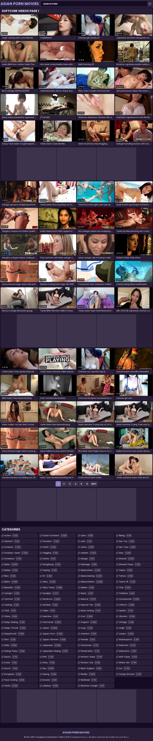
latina (87, 547)
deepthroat (14, 634)
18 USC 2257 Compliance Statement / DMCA (44, 737)
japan (50, 628)
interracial (52, 622)
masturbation (92, 582)
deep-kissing (14, 622)
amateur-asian (16, 553)
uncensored (129, 599)
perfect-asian (92, 657)
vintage (126, 622)
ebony (11, 657)
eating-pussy (14, 651)
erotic (10, 663)
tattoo (126, 576)
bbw (10, 576)
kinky (48, 663)
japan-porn (52, 634)
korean (49, 680)
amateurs (13, 559)
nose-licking (91, 611)
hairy (49, 582)
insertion (50, 616)
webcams (128, 651)
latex (87, 536)
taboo (126, 570)
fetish (49, 547)
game (49, 559)
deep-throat (15, 628)
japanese (51, 645)
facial (11, 686)
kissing (49, 674)
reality (88, 674)
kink (48, 657)
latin (86, 541)
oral (87, 616)
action (11, 536)
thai (125, 588)
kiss (48, 668)
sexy (125, 553)
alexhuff (12, 541)
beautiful (12, 588)
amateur (12, 547)
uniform (127, 605)
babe (11, 564)
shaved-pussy (130, 564)
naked (88, 588)
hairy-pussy (52, 588)
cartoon (12, 599)
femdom (51, 541)
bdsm (11, 582)
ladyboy (50, 686)
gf (47, 576)
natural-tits (91, 605)
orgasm (89, 622)
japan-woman (54, 639)
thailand (127, 593)
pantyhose (90, 645)
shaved (127, 559)
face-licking (14, 680)
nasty (87, 593)
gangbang (51, 564)
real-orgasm (91, 668)
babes (11, 570)
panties (88, 639)
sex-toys (127, 547)
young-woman (130, 674)
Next (93, 484)
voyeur (126, 634)
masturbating (91, 576)
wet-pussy (128, 657)
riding (125, 536)
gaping (49, 570)
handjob (50, 593)
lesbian (89, 553)
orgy (87, 628)
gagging (50, 553)
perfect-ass (91, 663)
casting (11, 605)
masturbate (91, 570)
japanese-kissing (55, 651)
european (13, 674)
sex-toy (127, 541)
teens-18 (127, 582)
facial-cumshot (54, 536)
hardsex (50, 605)
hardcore (51, 599)
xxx (124, 668)
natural (88, 599)
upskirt (126, 611)
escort (11, 668)
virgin (125, 628)
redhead (89, 680)
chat (10, 611)
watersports (129, 639)
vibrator (127, 616)
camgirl (12, 593)
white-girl (128, 663)
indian (48, 611)
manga (88, 559)
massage (89, 564)
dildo (10, 645)
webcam (127, 645)
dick (10, 639)
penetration (90, 651)
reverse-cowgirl (93, 686)
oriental (89, 634)
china (11, 616)
